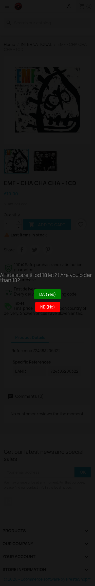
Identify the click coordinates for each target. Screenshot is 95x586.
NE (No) (47, 307)
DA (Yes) (47, 294)
